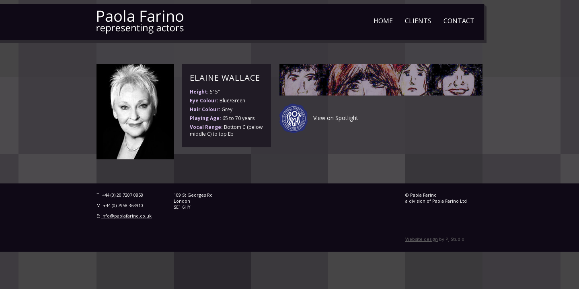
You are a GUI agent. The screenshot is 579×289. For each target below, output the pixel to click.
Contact (458, 20)
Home (383, 20)
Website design (421, 239)
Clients (418, 20)
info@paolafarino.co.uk (126, 216)
